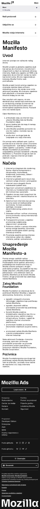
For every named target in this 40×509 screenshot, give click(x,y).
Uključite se (8, 25)
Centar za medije (8, 403)
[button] (20, 9)
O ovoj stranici (6, 496)
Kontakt (5, 409)
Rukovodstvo (7, 400)
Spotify (29, 443)
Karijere (5, 406)
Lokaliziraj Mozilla (27, 406)
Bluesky (17, 443)
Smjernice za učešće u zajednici (12, 493)
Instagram (20, 443)
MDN (4, 430)
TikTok (26, 443)
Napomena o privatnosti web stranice (14, 485)
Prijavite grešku (26, 403)
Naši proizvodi (9, 16)
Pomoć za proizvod (28, 400)
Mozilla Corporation (8, 475)
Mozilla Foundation (21, 475)
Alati (3, 427)
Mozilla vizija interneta (13, 33)
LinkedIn (23, 443)
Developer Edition (9, 421)
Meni (36, 3)
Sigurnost (24, 409)
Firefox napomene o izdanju (10, 434)
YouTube (23, 449)
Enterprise (6, 424)
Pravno (4, 490)
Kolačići (4, 487)
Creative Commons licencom (11, 481)
